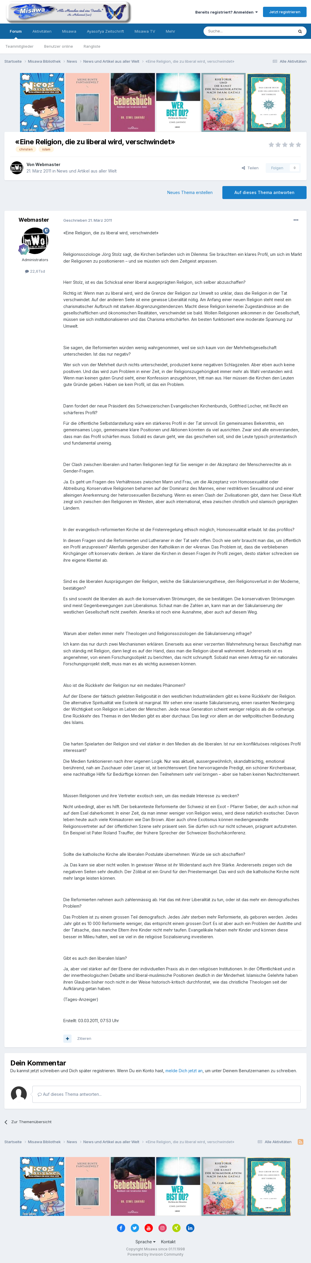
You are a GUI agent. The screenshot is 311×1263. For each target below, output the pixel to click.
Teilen (250, 167)
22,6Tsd (35, 271)
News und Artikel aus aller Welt (87, 170)
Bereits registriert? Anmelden (226, 12)
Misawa (69, 31)
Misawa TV (145, 31)
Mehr (170, 31)
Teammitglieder (19, 46)
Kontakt (168, 1241)
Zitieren (84, 1038)
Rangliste (92, 46)
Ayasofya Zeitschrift (105, 31)
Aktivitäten (42, 31)
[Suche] (230, 31)
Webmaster (47, 164)
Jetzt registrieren (284, 11)
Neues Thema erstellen (190, 192)
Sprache (145, 1241)
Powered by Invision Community (155, 1254)
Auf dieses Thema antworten (264, 192)
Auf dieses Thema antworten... (70, 1094)
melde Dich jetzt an (184, 1070)
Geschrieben (87, 220)
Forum (16, 34)
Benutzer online (58, 46)
